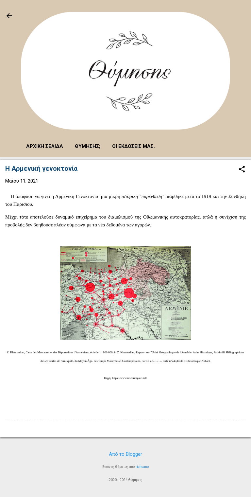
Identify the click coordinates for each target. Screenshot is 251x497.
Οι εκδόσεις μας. (133, 146)
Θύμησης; (87, 146)
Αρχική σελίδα (44, 146)
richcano (142, 467)
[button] (242, 169)
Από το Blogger (125, 454)
